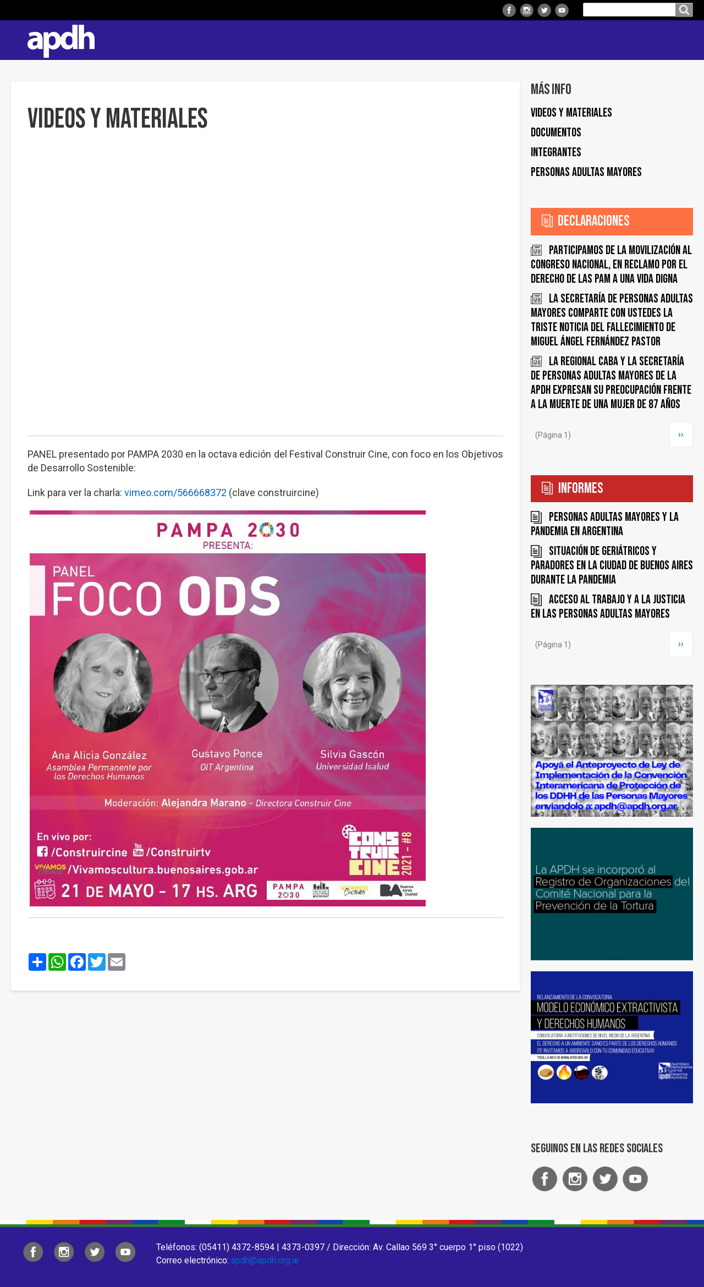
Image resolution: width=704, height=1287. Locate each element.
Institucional (260, 39)
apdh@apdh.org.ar (265, 1260)
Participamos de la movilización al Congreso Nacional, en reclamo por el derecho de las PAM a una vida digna (611, 265)
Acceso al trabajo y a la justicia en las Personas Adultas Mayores (608, 607)
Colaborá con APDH (555, 39)
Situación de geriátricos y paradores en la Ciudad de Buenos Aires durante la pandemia (612, 565)
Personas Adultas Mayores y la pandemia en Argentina (605, 524)
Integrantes (556, 152)
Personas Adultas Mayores (586, 172)
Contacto (679, 40)
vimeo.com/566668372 (175, 492)
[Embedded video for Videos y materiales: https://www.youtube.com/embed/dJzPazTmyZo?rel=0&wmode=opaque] (265, 291)
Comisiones (471, 39)
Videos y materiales (571, 113)
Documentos (556, 132)
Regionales (332, 39)
